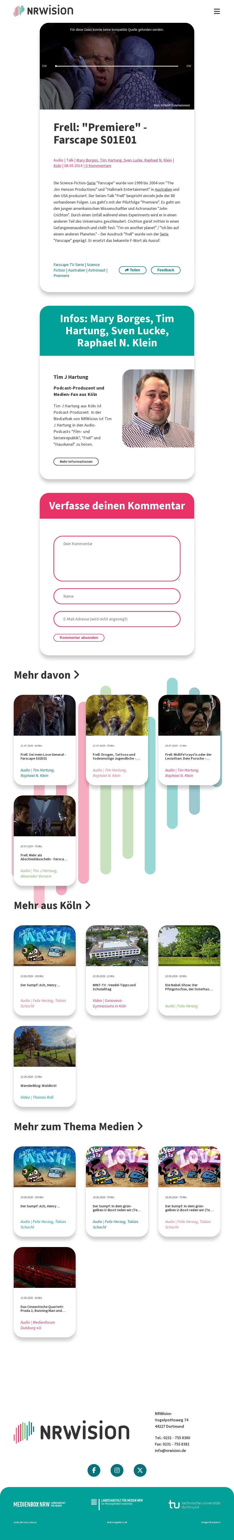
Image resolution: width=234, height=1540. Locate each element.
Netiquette (117, 1521)
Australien (163, 189)
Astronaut (97, 270)
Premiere (61, 275)
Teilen (132, 270)
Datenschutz (25, 1521)
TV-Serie (77, 264)
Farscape (61, 264)
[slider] (117, 66)
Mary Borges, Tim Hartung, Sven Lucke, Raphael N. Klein (124, 160)
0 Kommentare (98, 165)
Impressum (210, 1521)
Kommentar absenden (79, 638)
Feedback (165, 270)
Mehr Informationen (76, 461)
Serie (91, 183)
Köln (57, 165)
